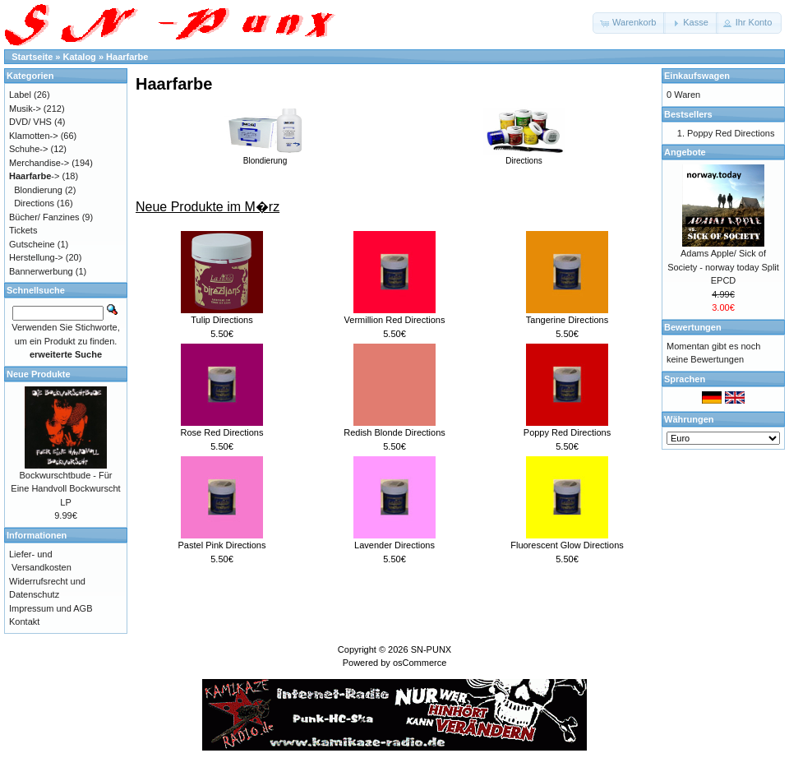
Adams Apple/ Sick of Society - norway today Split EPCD (723, 266)
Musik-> (25, 108)
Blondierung (265, 156)
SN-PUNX (431, 649)
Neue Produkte (39, 374)
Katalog (79, 57)
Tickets (23, 230)
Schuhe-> (28, 149)
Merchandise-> (39, 163)
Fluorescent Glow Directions (567, 545)
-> (34, 176)
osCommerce (419, 663)
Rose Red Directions (222, 432)
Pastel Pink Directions (222, 545)
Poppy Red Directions (567, 432)
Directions (524, 156)
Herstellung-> (36, 257)
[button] (629, 23)
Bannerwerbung (41, 271)
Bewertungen (693, 327)
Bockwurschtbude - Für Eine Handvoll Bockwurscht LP (65, 488)
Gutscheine (32, 244)
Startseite (32, 57)
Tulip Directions (221, 320)
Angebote (685, 152)
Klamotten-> (33, 136)
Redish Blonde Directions (394, 432)
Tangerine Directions (567, 320)
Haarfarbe (127, 57)
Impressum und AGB (51, 608)
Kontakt (24, 621)
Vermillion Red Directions (394, 320)
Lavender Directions (394, 545)
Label (20, 94)
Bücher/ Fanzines (44, 217)
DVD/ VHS (30, 122)
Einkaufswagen (697, 76)
